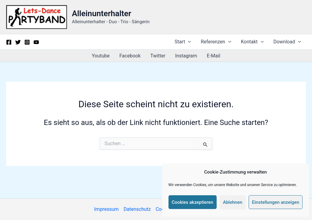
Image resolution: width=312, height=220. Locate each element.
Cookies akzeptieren (192, 202)
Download (287, 42)
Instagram (186, 56)
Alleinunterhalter (101, 13)
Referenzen (216, 42)
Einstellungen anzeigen (275, 202)
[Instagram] (27, 42)
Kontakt (252, 42)
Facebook (129, 56)
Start (183, 42)
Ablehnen (232, 202)
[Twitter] (18, 42)
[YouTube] (36, 42)
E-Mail (213, 56)
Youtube (101, 56)
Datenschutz (137, 209)
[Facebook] (9, 42)
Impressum (106, 209)
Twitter (157, 56)
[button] (188, 42)
